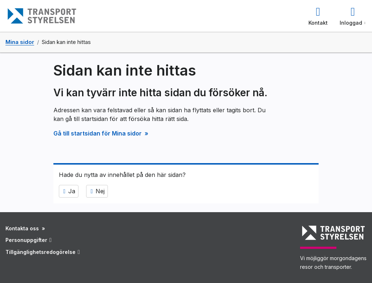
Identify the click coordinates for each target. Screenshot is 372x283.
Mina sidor (19, 42)
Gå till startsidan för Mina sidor (98, 133)
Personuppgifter (28, 240)
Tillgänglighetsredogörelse (42, 252)
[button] (318, 16)
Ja (68, 191)
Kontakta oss (22, 228)
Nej (97, 191)
